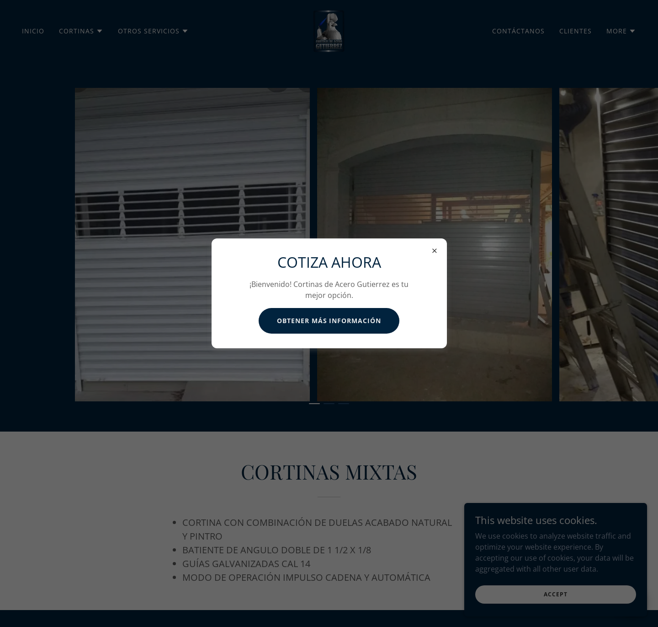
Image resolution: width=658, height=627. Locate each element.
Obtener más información (329, 320)
